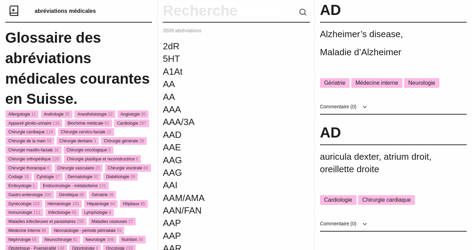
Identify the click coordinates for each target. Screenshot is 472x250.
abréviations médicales (65, 11)
